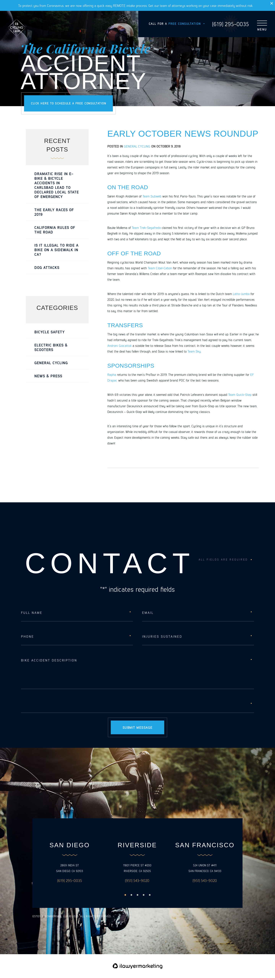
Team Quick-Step (240, 394)
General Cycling (137, 146)
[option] (69, 862)
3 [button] (137, 895)
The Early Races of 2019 (54, 212)
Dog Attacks (46, 267)
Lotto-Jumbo (241, 294)
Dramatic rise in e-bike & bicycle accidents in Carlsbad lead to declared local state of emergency (56, 185)
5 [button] (149, 895)
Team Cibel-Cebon (160, 268)
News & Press (48, 375)
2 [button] (131, 895)
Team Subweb (151, 196)
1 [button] (125, 895)
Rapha (111, 374)
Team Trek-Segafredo (146, 227)
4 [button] (143, 895)
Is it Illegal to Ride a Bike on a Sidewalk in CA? (56, 250)
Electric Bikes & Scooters (51, 347)
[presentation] (50, 704)
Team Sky (194, 351)
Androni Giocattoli (119, 345)
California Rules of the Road (54, 229)
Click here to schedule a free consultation (68, 103)
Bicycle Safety (49, 331)
